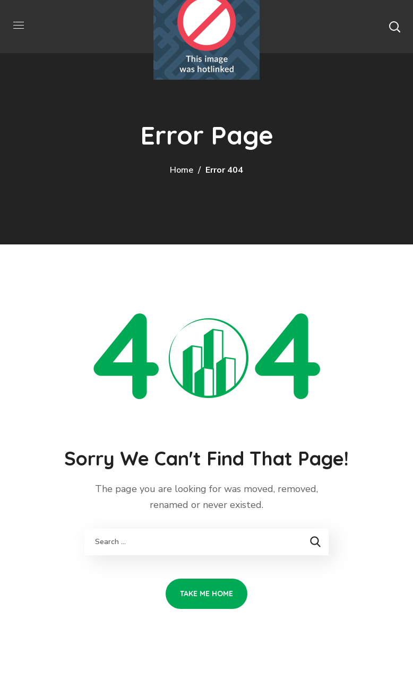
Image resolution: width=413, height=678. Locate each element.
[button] (394, 26)
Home (181, 170)
